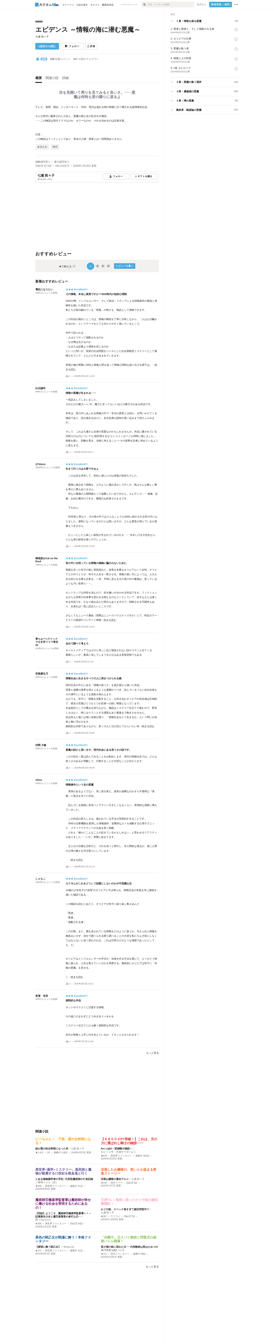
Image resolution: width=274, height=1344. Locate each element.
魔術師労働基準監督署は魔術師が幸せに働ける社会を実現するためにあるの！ (63, 1203)
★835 (104, 1156)
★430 (104, 1183)
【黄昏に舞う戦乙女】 (48, 1246)
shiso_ (39, 779)
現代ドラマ (116, 1183)
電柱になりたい (44, 289)
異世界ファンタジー (121, 1156)
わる (121, 1250)
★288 (38, 1223)
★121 (104, 1254)
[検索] (144, 4)
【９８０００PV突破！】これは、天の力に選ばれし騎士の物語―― (129, 1141)
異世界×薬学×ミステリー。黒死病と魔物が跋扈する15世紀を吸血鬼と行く (63, 1171)
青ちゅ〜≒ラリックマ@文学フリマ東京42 (46, 641)
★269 (38, 1186)
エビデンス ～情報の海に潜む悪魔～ (87, 29)
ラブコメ (115, 1216)
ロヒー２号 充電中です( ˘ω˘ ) (118, 1152)
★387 (104, 1216)
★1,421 (39, 1152)
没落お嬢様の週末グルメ (115, 1179)
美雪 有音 (41, 995)
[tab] (39, 79)
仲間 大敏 (40, 745)
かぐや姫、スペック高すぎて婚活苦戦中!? (125, 1209)
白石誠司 (40, 388)
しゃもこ (40, 878)
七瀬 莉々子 (42, 36)
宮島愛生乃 (41, 673)
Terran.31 (68, 1246)
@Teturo (40, 464)
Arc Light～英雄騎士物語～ (116, 1148)
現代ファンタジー (120, 1254)
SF (48, 1152)
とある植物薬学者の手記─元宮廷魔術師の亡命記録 (64, 1179)
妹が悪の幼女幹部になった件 (51, 1148)
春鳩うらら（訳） (48, 1182)
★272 (38, 1250)
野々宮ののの (43, 1219)
